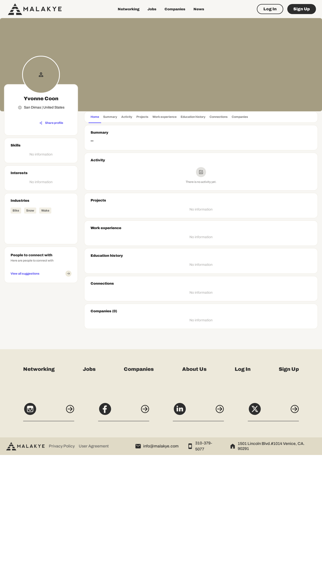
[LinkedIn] (198, 518)
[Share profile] (51, 123)
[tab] (95, 117)
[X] (274, 518)
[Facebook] (123, 518)
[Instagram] (48, 518)
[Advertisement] (41, 360)
